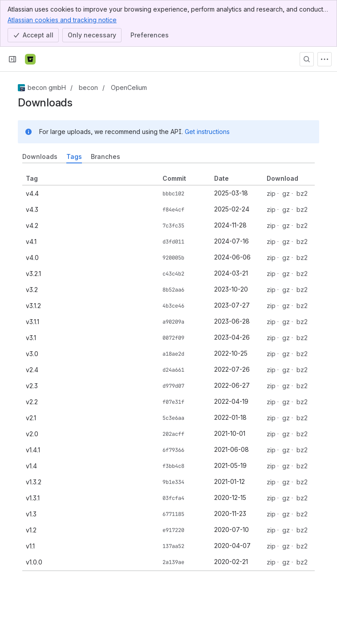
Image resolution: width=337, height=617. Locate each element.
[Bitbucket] (30, 59)
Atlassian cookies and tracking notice (62, 20)
